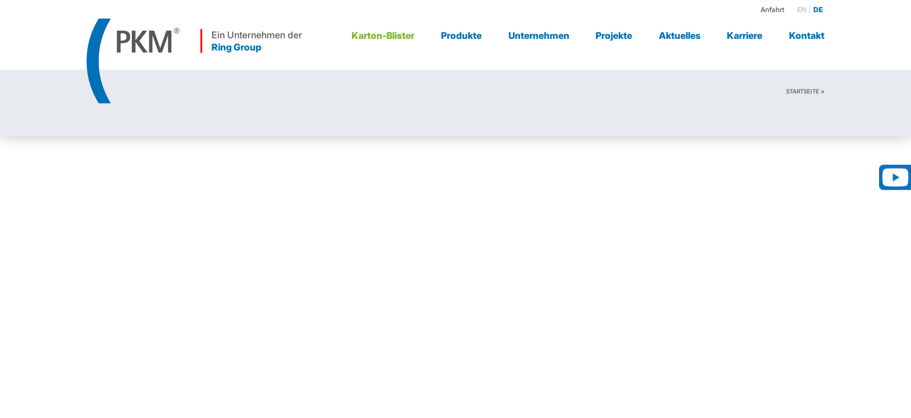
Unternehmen (538, 35)
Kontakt (806, 35)
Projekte (614, 35)
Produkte (461, 35)
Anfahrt (772, 9)
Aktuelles (680, 35)
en (801, 9)
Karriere (744, 35)
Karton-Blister (383, 35)
